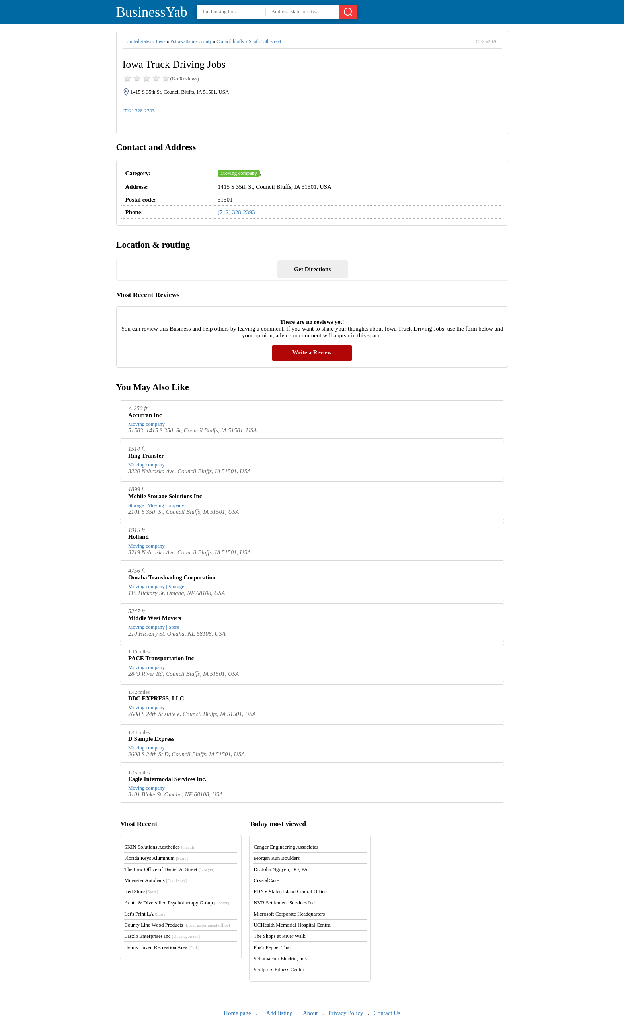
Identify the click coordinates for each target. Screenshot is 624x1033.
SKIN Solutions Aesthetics (159, 847)
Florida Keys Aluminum (156, 858)
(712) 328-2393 (139, 110)
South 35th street (265, 41)
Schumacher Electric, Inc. (280, 958)
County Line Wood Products (177, 925)
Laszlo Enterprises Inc (162, 936)
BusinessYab (151, 12)
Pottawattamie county (191, 41)
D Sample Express (151, 739)
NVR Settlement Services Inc (284, 903)
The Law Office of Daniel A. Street (169, 869)
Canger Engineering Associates (286, 847)
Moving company (238, 173)
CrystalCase (266, 880)
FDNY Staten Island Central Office (290, 891)
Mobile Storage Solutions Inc (165, 496)
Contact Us (387, 1013)
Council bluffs (230, 41)
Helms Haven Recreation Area (161, 947)
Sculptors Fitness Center (279, 969)
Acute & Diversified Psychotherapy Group (176, 903)
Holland (138, 537)
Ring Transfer (146, 455)
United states (139, 41)
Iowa (161, 41)
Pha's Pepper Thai (272, 947)
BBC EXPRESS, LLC (156, 698)
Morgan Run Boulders (277, 858)
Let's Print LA (145, 914)
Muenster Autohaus (155, 880)
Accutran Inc (145, 415)
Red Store (141, 891)
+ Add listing (276, 1013)
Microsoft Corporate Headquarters (289, 914)
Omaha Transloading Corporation (171, 577)
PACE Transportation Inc (161, 658)
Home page (237, 1013)
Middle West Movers (154, 618)
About (310, 1013)
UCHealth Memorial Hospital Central (293, 925)
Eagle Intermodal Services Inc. (167, 779)
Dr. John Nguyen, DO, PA (281, 869)
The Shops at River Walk (279, 936)
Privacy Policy (345, 1013)
